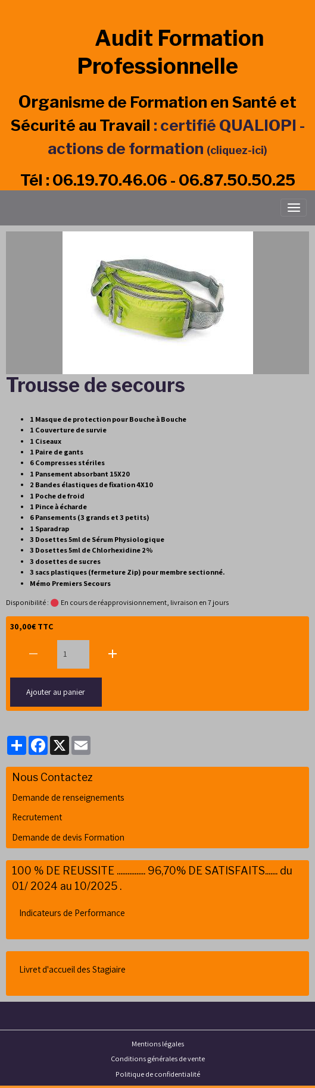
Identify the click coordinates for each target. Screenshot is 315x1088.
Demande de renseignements (68, 797)
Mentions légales (158, 1044)
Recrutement (37, 817)
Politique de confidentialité (158, 1074)
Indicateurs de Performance (72, 912)
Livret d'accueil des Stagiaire (72, 969)
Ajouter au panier (55, 691)
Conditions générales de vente (158, 1058)
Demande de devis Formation (68, 837)
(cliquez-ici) (237, 150)
